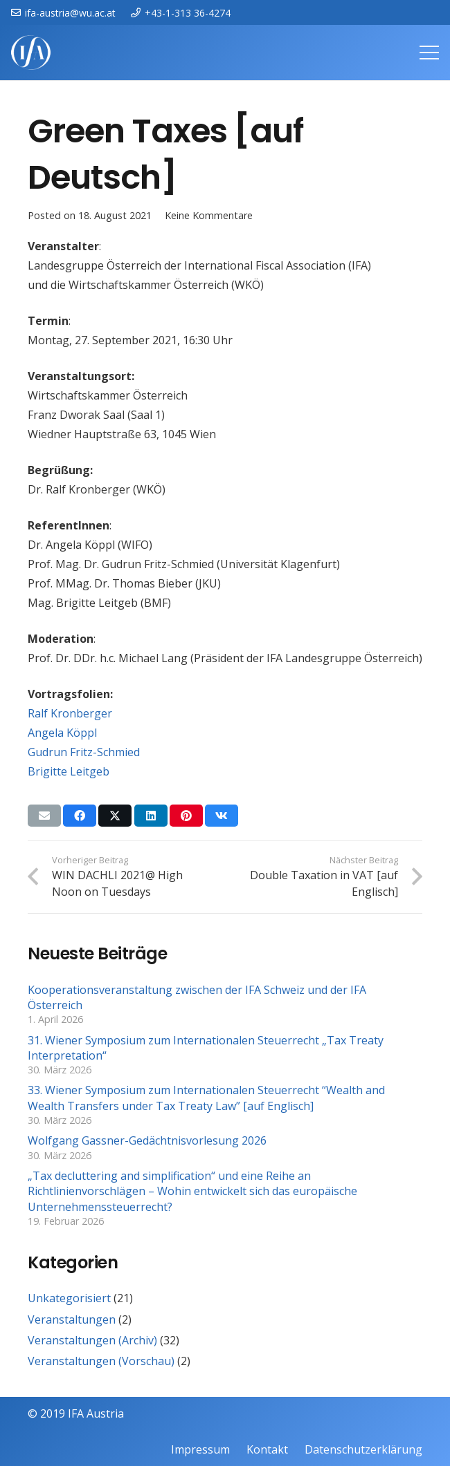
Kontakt (267, 1449)
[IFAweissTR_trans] (31, 52)
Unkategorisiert (69, 1298)
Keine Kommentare (209, 215)
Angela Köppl (62, 732)
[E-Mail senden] (44, 816)
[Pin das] (186, 816)
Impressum (200, 1449)
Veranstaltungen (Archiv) (92, 1340)
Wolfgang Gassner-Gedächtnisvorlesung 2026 (147, 1140)
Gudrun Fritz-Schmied (84, 752)
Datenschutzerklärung (363, 1449)
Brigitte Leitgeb (68, 771)
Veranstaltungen (72, 1319)
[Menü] (429, 52)
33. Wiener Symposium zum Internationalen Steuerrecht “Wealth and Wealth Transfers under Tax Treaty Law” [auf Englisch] (206, 1097)
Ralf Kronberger (70, 713)
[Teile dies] (79, 816)
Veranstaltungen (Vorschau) (101, 1361)
